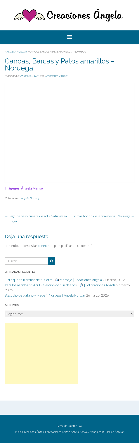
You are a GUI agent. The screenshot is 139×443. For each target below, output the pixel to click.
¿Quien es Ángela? (113, 432)
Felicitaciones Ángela (57, 432)
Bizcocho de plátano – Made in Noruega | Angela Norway (45, 295)
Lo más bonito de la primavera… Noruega (103, 216)
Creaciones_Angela (56, 75)
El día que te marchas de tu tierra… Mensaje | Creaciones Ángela (53, 280)
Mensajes (95, 432)
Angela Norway (30, 198)
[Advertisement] (41, 353)
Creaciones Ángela (33, 432)
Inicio (18, 432)
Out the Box (75, 426)
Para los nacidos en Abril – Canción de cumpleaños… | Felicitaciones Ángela (60, 285)
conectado (46, 246)
